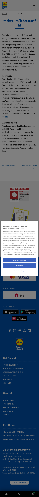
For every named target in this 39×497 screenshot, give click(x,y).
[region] (19, 248)
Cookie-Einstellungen (19, 271)
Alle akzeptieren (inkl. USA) (19, 260)
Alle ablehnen (19, 265)
